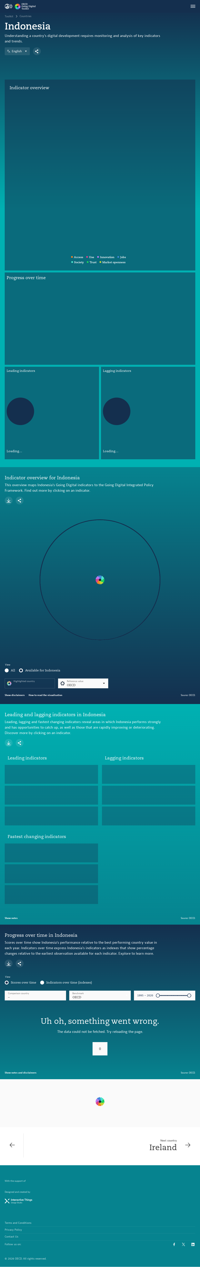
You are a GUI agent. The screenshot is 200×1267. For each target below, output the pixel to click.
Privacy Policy (13, 1230)
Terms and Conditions (18, 1223)
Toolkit (9, 16)
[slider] (158, 995)
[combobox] (100, 995)
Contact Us (11, 1237)
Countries (25, 16)
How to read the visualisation (45, 695)
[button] (100, 995)
